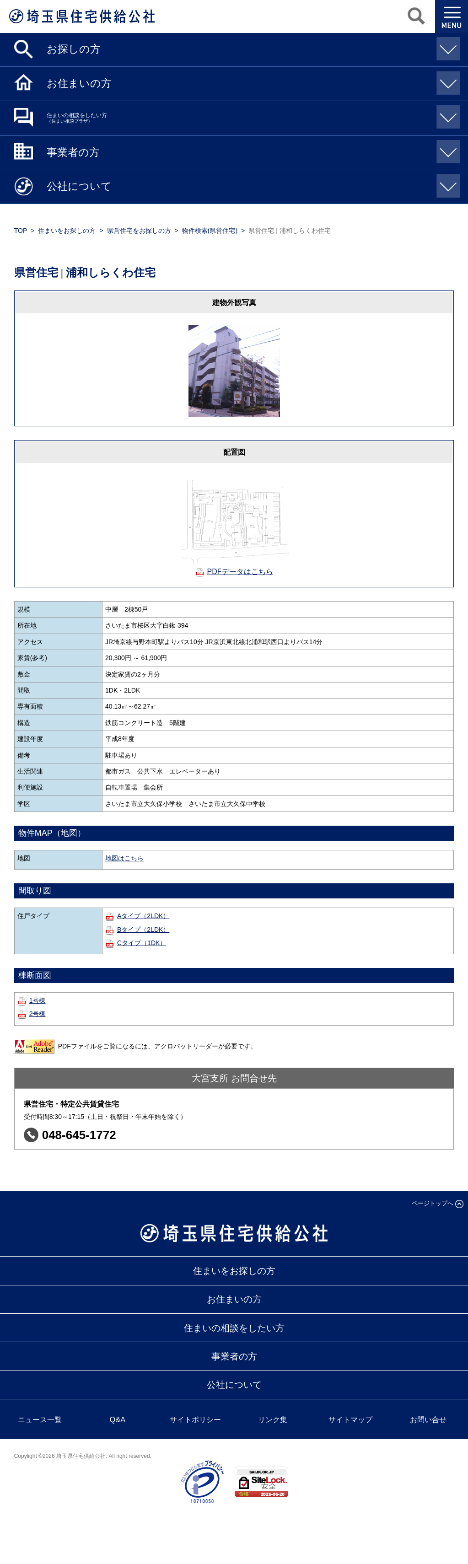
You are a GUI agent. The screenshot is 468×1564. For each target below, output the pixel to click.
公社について (251, 184)
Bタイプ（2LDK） (143, 929)
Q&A (118, 1419)
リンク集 (272, 1419)
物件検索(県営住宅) (209, 230)
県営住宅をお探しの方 (139, 230)
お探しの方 (251, 46)
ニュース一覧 (40, 1419)
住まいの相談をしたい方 (251, 115)
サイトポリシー (195, 1419)
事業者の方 (251, 149)
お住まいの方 (251, 80)
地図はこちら (124, 858)
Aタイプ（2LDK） (143, 915)
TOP (20, 230)
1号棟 (37, 1000)
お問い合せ (428, 1419)
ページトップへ (432, 1203)
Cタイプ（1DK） (141, 942)
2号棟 (37, 1013)
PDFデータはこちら (240, 571)
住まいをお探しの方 (67, 230)
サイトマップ (350, 1419)
